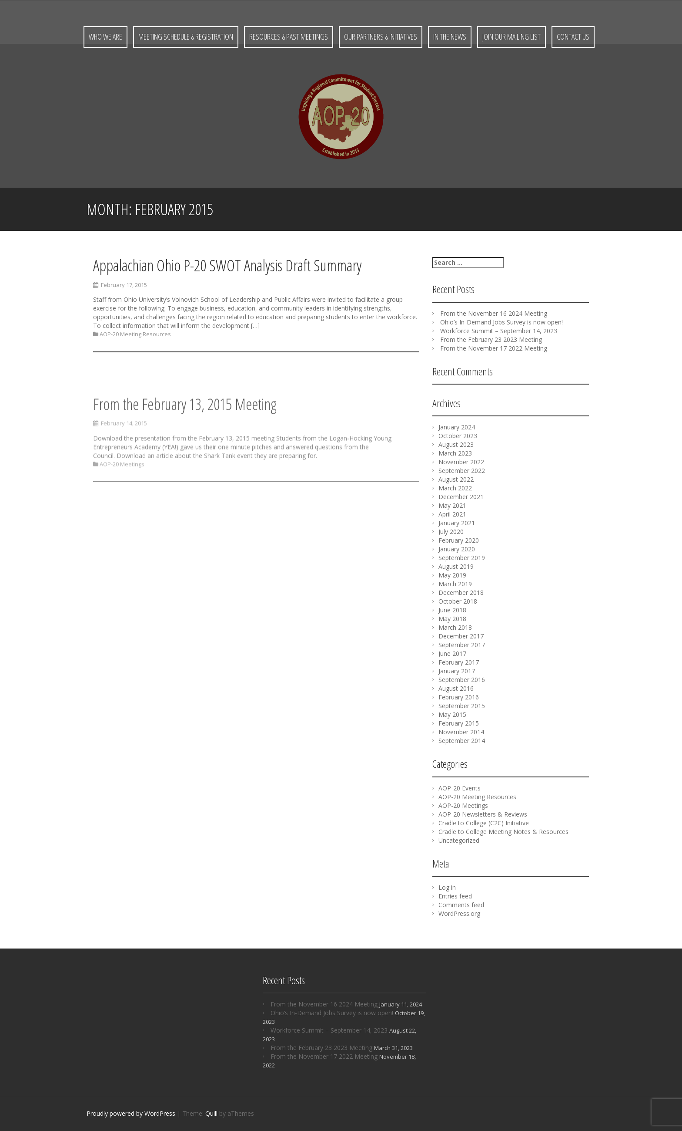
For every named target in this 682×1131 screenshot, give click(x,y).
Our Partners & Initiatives (380, 36)
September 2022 (461, 470)
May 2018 (452, 618)
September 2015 (461, 706)
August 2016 (456, 688)
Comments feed (461, 905)
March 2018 (455, 627)
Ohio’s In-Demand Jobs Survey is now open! (501, 322)
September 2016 (461, 679)
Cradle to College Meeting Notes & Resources (503, 831)
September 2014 (461, 740)
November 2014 (461, 732)
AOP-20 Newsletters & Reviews (482, 814)
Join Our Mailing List (511, 36)
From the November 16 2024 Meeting (493, 313)
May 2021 (452, 505)
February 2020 (458, 540)
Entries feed (455, 896)
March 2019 (455, 584)
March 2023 (455, 453)
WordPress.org (459, 913)
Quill (211, 1113)
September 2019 (461, 558)
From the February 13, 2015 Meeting (185, 457)
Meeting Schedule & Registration (185, 36)
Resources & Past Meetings (288, 36)
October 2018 (457, 601)
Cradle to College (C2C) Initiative (483, 823)
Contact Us (573, 36)
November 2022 (461, 462)
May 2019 (452, 575)
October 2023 (457, 436)
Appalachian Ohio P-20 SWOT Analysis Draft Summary (227, 266)
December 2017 (461, 636)
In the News (449, 36)
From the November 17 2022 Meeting (493, 348)
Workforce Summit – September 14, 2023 (498, 331)
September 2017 (461, 645)
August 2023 (456, 444)
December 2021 (461, 497)
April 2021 (452, 514)
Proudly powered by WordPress (131, 1113)
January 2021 (456, 523)
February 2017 (458, 662)
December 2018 (461, 592)
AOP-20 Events (459, 788)
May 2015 (452, 714)
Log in (447, 887)
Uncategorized (458, 840)
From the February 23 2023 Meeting (491, 339)
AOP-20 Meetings (122, 517)
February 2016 (458, 697)
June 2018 (452, 610)
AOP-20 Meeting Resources (135, 335)
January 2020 (456, 549)
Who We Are (105, 36)
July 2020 (451, 531)
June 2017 (452, 653)
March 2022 (455, 488)
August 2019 (456, 566)
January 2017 (456, 671)
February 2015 (458, 723)
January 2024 (456, 427)
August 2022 (456, 479)
